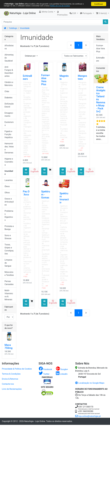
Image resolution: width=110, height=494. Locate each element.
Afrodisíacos (9, 47)
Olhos (7, 192)
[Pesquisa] (52, 21)
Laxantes (9, 180)
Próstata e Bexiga (9, 227)
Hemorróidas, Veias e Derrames (9, 148)
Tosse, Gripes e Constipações (9, 249)
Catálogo (13, 28)
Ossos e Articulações (9, 202)
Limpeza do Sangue (8, 263)
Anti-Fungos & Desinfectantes (9, 71)
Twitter (44, 374)
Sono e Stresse (8, 237)
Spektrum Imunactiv (64, 198)
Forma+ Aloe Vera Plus (45, 80)
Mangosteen (82, 77)
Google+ (62, 369)
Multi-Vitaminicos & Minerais (9, 295)
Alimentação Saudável (9, 58)
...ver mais (27, 155)
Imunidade (24, 28)
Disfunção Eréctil (9, 105)
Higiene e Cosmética (9, 162)
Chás (7, 91)
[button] (47, 11)
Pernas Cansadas (9, 282)
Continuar (98, 4)
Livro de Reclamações (12, 389)
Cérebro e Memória (9, 83)
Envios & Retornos (10, 379)
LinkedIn (61, 374)
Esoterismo (9, 123)
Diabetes (8, 97)
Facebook (45, 369)
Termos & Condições (11, 374)
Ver (26, 171)
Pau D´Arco (26, 193)
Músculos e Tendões (9, 273)
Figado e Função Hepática (9, 134)
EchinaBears (27, 77)
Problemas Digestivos (9, 215)
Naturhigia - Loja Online (20, 13)
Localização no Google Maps (89, 383)
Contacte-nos (8, 384)
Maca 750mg (8, 346)
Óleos (7, 186)
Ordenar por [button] (30, 56)
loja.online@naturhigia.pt (88, 416)
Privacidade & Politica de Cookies (17, 369)
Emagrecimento (9, 114)
